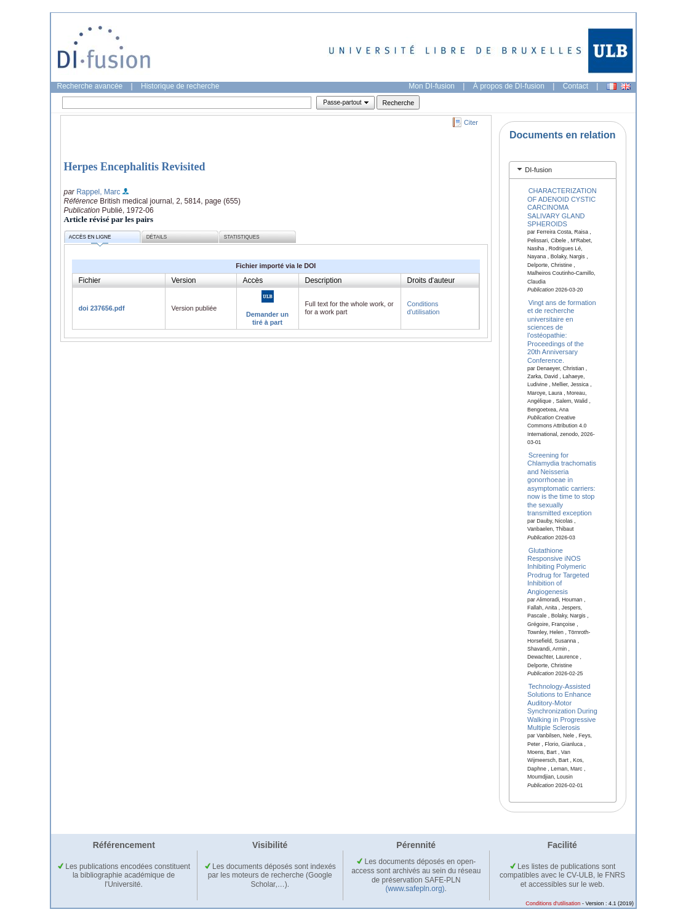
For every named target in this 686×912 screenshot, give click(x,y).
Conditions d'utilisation (423, 307)
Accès (253, 280)
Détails (156, 237)
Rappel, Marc (98, 192)
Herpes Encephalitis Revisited (134, 167)
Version (184, 280)
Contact (575, 86)
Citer (471, 122)
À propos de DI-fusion (508, 86)
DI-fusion (538, 169)
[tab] (562, 170)
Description (323, 280)
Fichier (90, 280)
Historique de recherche (180, 86)
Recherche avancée (90, 86)
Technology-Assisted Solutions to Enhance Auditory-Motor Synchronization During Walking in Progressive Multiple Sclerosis (562, 707)
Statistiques (242, 237)
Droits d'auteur (431, 280)
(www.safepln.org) (415, 888)
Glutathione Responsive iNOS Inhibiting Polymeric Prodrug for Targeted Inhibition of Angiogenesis (558, 570)
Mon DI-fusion (432, 86)
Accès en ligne (90, 239)
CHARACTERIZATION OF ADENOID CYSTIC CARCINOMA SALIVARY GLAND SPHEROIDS (562, 207)
